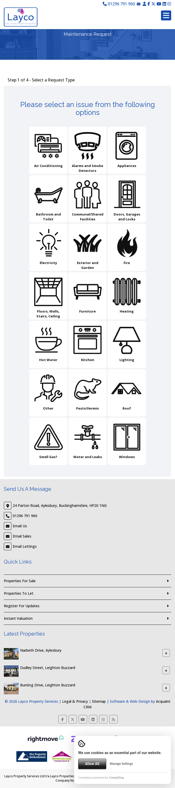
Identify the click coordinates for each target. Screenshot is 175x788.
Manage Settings (121, 764)
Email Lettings (25, 546)
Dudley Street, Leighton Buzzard (47, 667)
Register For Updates (21, 605)
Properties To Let (18, 593)
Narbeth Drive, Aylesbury (40, 650)
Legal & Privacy (75, 701)
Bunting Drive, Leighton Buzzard (47, 685)
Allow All (92, 764)
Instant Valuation (18, 618)
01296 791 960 (119, 4)
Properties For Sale (20, 580)
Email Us (20, 525)
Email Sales (22, 536)
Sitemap (99, 701)
